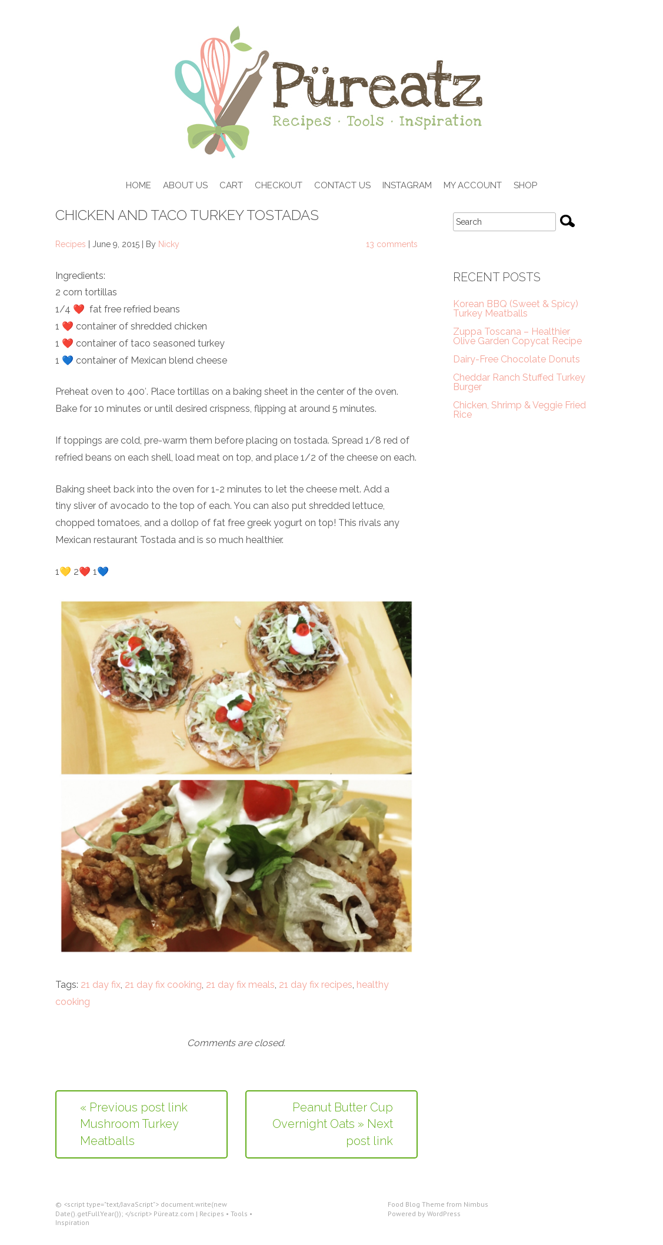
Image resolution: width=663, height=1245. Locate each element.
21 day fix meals (240, 984)
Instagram (407, 186)
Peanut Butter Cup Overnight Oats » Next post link (332, 1124)
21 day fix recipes (315, 984)
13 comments (392, 244)
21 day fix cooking (163, 984)
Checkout (278, 186)
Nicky (168, 244)
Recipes (70, 244)
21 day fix (101, 984)
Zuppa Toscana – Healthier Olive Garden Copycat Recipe (517, 336)
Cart (231, 186)
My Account (473, 186)
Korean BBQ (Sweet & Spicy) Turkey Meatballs (515, 308)
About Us (185, 186)
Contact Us (342, 186)
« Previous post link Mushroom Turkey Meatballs (134, 1124)
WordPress (444, 1213)
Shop (525, 186)
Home (138, 186)
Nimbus (476, 1204)
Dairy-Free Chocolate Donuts (516, 359)
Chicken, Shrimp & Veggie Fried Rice (519, 410)
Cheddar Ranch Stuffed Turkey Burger (519, 382)
